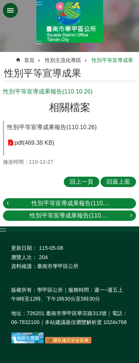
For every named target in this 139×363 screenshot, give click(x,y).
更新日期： (24, 248)
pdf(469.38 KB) (34, 143)
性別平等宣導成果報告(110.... (70, 203)
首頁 (29, 60)
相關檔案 (69, 107)
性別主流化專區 (63, 60)
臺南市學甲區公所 (69, 21)
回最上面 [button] (118, 182)
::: (39, 3)
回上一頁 (81, 182)
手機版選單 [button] (10, 10)
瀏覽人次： (24, 257)
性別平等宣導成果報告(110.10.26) (52, 127)
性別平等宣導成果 (112, 60)
